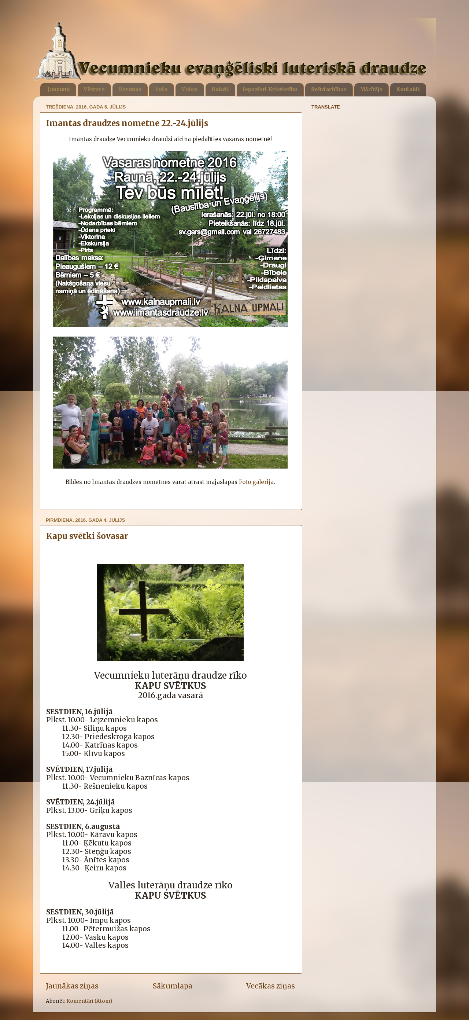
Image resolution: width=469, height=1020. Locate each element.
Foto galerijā (256, 481)
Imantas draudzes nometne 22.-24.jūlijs (127, 123)
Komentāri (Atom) (89, 1001)
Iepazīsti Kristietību (270, 90)
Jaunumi (59, 89)
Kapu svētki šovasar (87, 536)
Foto (161, 89)
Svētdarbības (329, 90)
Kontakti (408, 89)
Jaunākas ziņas (72, 986)
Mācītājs (371, 90)
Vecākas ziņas (270, 986)
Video (189, 89)
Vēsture (94, 90)
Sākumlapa (172, 986)
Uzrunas (129, 89)
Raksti (220, 89)
